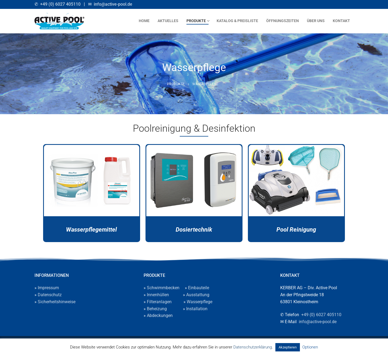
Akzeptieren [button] (288, 347)
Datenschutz (50, 294)
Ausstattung (197, 294)
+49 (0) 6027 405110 (60, 4)
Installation (196, 308)
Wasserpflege (199, 301)
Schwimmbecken (163, 287)
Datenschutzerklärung (252, 347)
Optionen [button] (310, 347)
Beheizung (157, 308)
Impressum (48, 287)
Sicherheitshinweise (56, 301)
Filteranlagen (159, 301)
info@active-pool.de (113, 4)
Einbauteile (198, 287)
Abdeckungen (160, 315)
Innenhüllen (158, 294)
